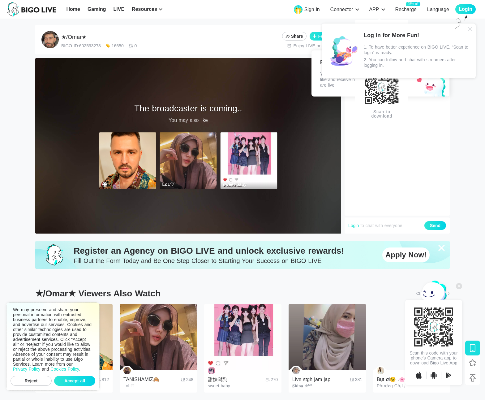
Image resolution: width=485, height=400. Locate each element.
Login (353, 225)
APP (374, 9)
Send (435, 225)
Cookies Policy (64, 369)
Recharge (405, 9)
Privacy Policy (26, 369)
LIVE (118, 9)
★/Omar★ (74, 37)
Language (438, 9)
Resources (144, 9)
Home (73, 9)
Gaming (97, 9)
